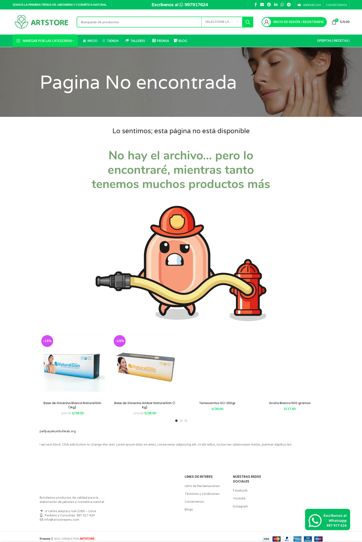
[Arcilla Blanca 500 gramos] (290, 366)
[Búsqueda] (164, 22)
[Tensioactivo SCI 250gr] (217, 366)
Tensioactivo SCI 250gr (217, 403)
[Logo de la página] (42, 21)
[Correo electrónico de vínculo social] (261, 4)
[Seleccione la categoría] (221, 22)
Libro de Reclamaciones (201, 481)
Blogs (189, 505)
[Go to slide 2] (181, 416)
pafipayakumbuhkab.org (56, 427)
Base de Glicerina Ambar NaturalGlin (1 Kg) (144, 403)
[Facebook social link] (255, 4)
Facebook (239, 486)
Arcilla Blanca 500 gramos (290, 403)
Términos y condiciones (201, 489)
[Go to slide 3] (186, 416)
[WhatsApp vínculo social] (281, 4)
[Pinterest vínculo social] (267, 4)
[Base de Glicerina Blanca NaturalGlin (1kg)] (72, 366)
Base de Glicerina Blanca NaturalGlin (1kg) (72, 403)
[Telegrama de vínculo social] (287, 4)
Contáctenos (193, 497)
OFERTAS (323, 40)
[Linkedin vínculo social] (275, 4)
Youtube (238, 494)
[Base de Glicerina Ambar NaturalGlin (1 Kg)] (145, 366)
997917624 (197, 4)
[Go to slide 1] (176, 416)
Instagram (240, 502)
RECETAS (340, 40)
